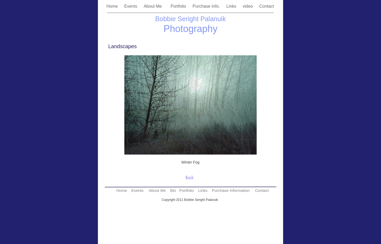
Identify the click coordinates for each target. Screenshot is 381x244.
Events (131, 6)
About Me (154, 6)
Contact (267, 6)
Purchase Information (231, 190)
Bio (173, 190)
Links (231, 6)
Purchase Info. (207, 6)
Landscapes (122, 46)
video (248, 6)
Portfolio (179, 6)
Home (112, 6)
